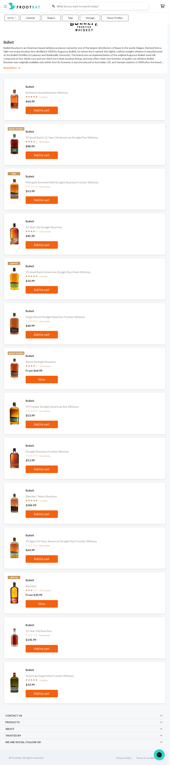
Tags (70, 17)
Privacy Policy (123, 757)
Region (51, 17)
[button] (85, 6)
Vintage (90, 17)
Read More (12, 67)
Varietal (30, 17)
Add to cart (41, 110)
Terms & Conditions (147, 757)
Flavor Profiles (115, 17)
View (41, 379)
